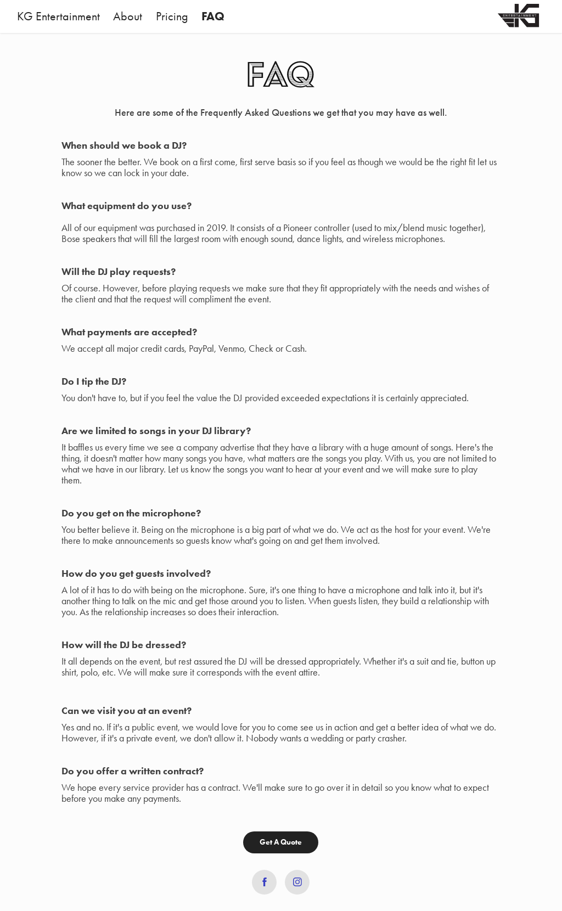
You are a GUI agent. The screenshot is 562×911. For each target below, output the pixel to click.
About (127, 16)
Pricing (172, 16)
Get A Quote (281, 842)
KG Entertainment (58, 16)
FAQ (212, 16)
